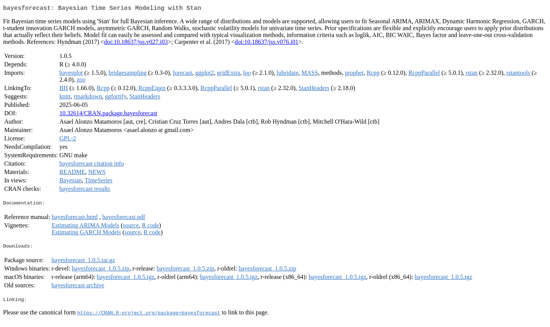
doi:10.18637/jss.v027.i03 (136, 43)
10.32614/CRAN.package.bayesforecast (108, 114)
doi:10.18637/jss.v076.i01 (267, 43)
